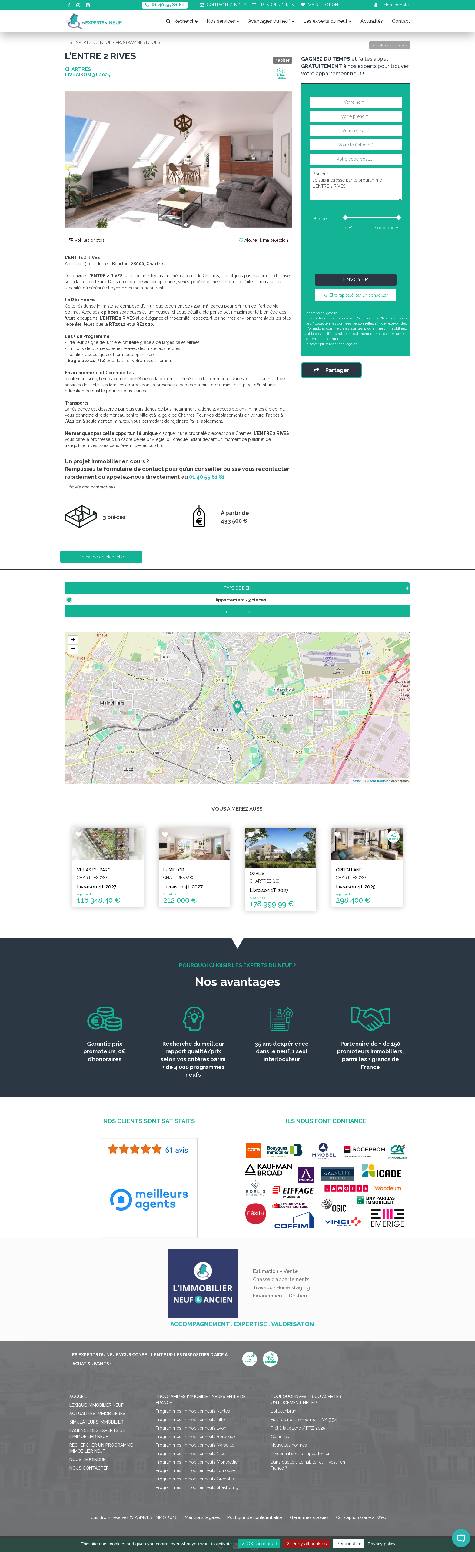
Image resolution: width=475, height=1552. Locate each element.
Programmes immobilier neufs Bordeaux (195, 1437)
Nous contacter (89, 1468)
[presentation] (355, 250)
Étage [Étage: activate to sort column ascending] (240, 588)
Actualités (371, 21)
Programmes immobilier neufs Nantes (193, 1411)
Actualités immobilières (97, 1414)
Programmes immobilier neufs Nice (190, 1454)
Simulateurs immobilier (96, 1422)
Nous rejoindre (87, 1460)
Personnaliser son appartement (301, 1454)
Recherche (182, 21)
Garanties (280, 1437)
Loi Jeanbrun (283, 1411)
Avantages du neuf (271, 21)
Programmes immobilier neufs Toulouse (195, 1471)
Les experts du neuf (327, 21)
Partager (331, 370)
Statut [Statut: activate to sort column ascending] (364, 588)
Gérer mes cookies (309, 1518)
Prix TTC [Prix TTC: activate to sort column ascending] (203, 588)
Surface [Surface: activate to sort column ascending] (163, 588)
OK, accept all (259, 1543)
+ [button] (73, 640)
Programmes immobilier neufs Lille (190, 1420)
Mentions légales (343, 344)
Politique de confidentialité (255, 1518)
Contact (401, 21)
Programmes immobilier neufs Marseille (195, 1445)
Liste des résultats (390, 45)
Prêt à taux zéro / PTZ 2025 (298, 1428)
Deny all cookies (306, 1543)
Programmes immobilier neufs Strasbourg (197, 1488)
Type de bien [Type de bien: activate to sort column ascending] (103, 588)
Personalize (349, 1543)
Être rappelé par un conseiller (356, 295)
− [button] (73, 649)
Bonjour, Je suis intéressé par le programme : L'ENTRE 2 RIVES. (355, 184)
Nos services (223, 21)
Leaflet (356, 781)
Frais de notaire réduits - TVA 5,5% (304, 1420)
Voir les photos (87, 240)
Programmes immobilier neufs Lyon (191, 1428)
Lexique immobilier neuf (96, 1405)
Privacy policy (382, 1543)
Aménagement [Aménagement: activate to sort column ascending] (286, 588)
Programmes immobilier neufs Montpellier (197, 1462)
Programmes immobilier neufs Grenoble (195, 1479)
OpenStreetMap (378, 781)
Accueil (78, 1397)
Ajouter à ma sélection (263, 240)
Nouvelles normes (289, 1445)
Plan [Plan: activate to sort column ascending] (330, 588)
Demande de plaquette (101, 557)
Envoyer (355, 279)
